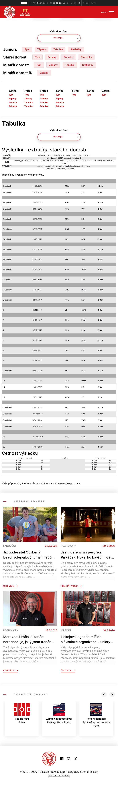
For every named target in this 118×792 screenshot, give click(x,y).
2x (42, 465)
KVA (59, 161)
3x (42, 462)
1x (42, 467)
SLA (88, 161)
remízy (47, 166)
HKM (44, 161)
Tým (27, 49)
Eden (22, 713)
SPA (95, 161)
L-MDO (86, 155)
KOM (55, 161)
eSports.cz (65, 771)
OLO (76, 161)
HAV (36, 161)
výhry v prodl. (56, 166)
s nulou (87, 166)
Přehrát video (71, 586)
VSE (104, 161)
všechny (40, 166)
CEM (24, 161)
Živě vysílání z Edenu (59, 713)
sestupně (67, 158)
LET (62, 161)
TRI (98, 161)
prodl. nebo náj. (77, 166)
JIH (48, 161)
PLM (84, 161)
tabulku (53, 169)
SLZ (91, 161)
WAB (108, 161)
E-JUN (48, 155)
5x (42, 460)
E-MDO (62, 155)
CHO (33, 161)
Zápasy (41, 49)
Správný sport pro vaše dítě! (96, 715)
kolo (47, 158)
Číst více (10, 586)
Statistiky (75, 49)
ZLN (112, 161)
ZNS (64, 163)
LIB (66, 161)
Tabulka (58, 49)
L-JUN (73, 155)
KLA (51, 161)
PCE (80, 161)
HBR (40, 161)
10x (109, 462)
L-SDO (79, 155)
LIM (69, 161)
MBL (73, 161)
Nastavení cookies (59, 775)
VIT (101, 161)
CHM (28, 161)
